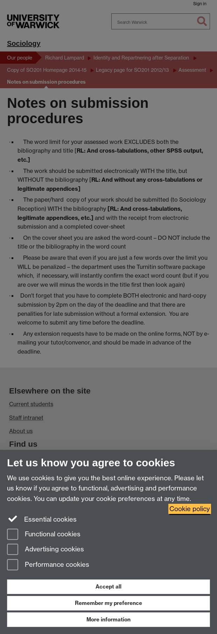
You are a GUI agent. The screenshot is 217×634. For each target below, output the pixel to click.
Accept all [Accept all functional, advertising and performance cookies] (108, 586)
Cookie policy (189, 509)
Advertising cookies (45, 549)
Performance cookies (48, 565)
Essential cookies (42, 518)
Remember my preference (108, 603)
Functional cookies (43, 534)
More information (108, 619)
